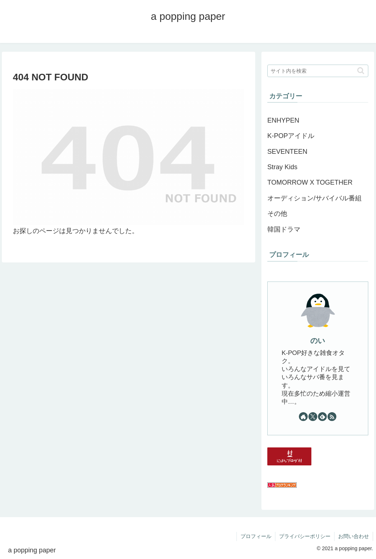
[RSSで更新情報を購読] (332, 416)
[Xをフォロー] (312, 416)
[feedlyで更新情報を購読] (322, 416)
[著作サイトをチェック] (303, 416)
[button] (360, 70)
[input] (317, 71)
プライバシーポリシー (304, 536)
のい (317, 341)
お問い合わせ (353, 536)
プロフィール (256, 536)
